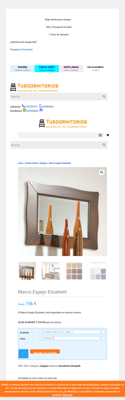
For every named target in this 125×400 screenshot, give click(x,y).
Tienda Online (31, 163)
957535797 (32, 106)
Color (22, 338)
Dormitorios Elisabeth (70, 366)
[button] (102, 172)
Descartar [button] (68, 395)
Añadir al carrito (45, 352)
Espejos (43, 163)
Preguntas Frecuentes (21, 49)
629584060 (48, 106)
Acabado (24, 332)
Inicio (20, 163)
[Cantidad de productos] (23, 353)
